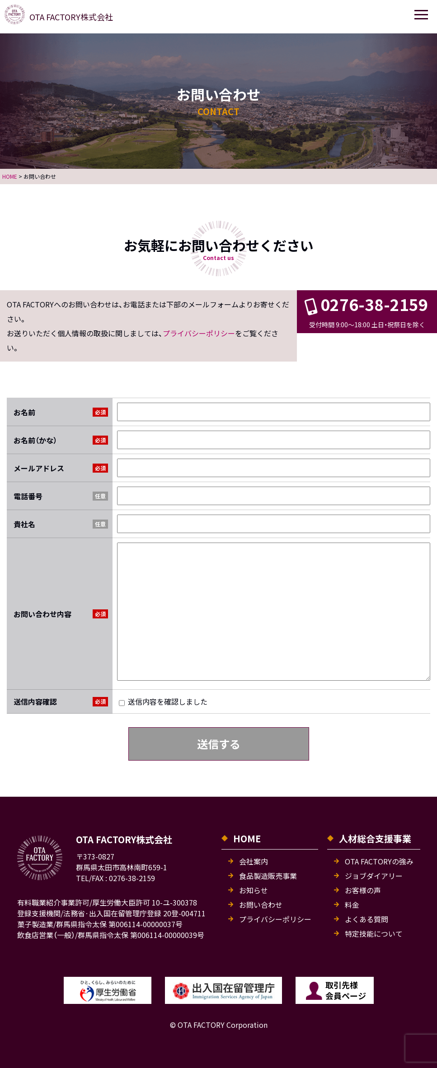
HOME (247, 838)
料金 (352, 904)
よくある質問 (366, 919)
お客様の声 (363, 890)
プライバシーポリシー (199, 333)
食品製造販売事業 (268, 875)
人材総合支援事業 (375, 838)
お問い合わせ (260, 904)
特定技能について (374, 933)
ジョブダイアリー (374, 875)
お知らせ (253, 890)
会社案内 (253, 861)
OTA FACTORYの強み (379, 861)
